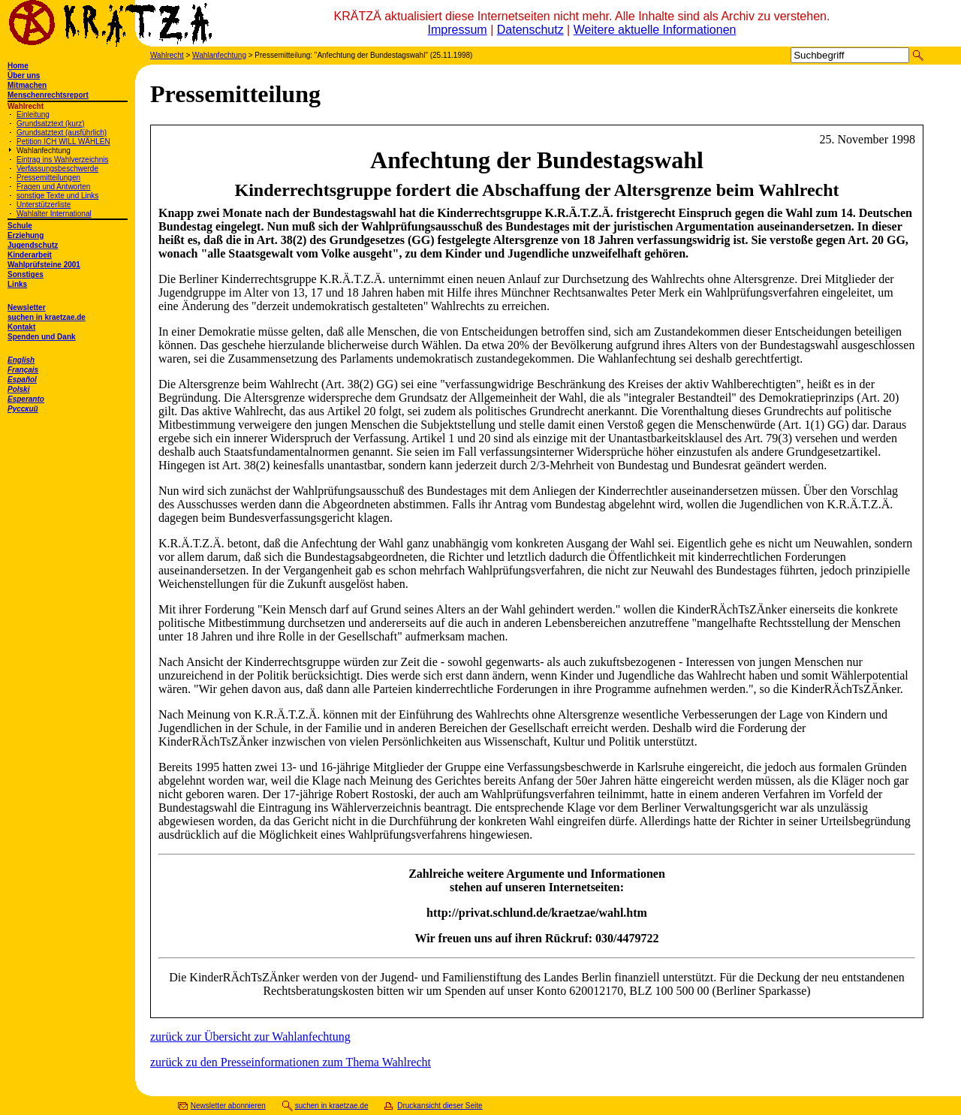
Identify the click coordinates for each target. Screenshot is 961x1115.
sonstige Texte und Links (57, 195)
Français (23, 370)
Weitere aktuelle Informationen (655, 29)
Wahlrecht (167, 55)
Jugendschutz (33, 245)
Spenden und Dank (42, 337)
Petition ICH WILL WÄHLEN (63, 141)
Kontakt (21, 327)
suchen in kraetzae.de (47, 317)
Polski (18, 389)
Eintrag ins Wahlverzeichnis (62, 159)
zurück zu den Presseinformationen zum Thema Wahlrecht (290, 1062)
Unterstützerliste (44, 204)
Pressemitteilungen (48, 177)
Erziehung (26, 235)
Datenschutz (530, 29)
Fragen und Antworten (53, 186)
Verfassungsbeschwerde (57, 168)
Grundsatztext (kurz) (51, 123)
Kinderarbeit (30, 255)
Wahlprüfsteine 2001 (44, 265)
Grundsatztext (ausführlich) (62, 132)
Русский (23, 409)
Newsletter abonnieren (228, 1105)
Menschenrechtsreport (48, 95)
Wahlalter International (54, 213)
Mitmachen (27, 85)
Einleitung (33, 114)
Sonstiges (26, 274)
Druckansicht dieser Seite (439, 1105)
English (21, 360)
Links (17, 284)
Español (22, 379)
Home (18, 66)
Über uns (24, 75)
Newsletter (27, 307)
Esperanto (26, 399)
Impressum (457, 29)
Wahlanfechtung (44, 150)
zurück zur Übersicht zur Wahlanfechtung (250, 1036)
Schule (20, 225)
